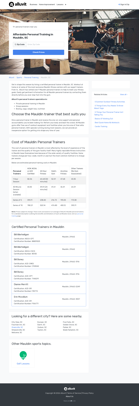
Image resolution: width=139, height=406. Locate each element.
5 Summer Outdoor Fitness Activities (110, 102)
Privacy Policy (88, 393)
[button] (65, 4)
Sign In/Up (123, 4)
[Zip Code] (45, 44)
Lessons (60, 4)
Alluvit (11, 77)
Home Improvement (47, 4)
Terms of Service (74, 393)
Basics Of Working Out (104, 119)
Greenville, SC (17, 327)
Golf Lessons (23, 363)
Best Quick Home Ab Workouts (107, 123)
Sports (19, 77)
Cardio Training (101, 126)
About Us (69, 396)
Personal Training (31, 77)
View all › (123, 94)
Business (33, 4)
